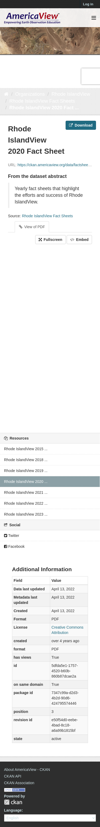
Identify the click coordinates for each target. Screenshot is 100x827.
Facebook (14, 546)
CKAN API (12, 776)
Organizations (30, 94)
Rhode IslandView (70, 94)
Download (81, 125)
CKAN (13, 802)
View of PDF (32, 227)
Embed (79, 239)
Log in (88, 4)
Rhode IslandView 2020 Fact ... (44, 107)
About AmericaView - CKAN (27, 769)
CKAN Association (19, 783)
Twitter (11, 535)
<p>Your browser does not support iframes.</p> (50, 337)
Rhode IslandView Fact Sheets (42, 101)
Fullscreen (50, 239)
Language (13, 810)
